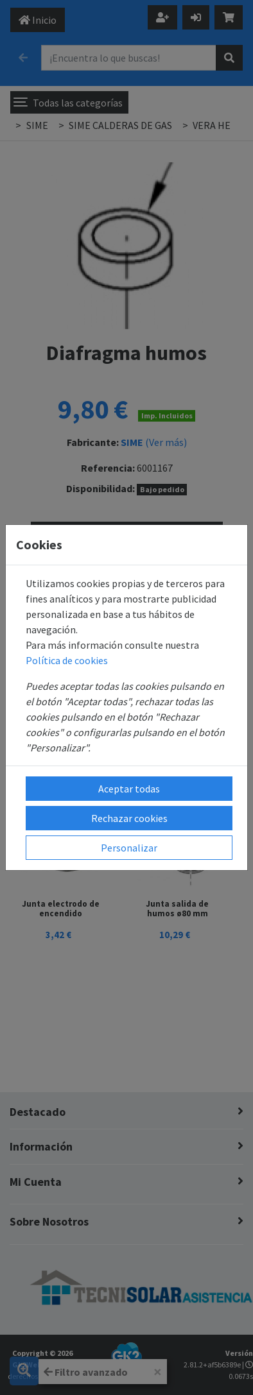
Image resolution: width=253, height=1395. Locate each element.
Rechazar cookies (129, 818)
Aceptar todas (129, 788)
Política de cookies (67, 660)
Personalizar (129, 847)
